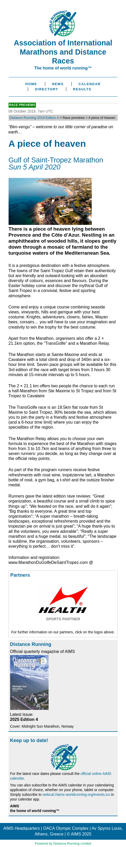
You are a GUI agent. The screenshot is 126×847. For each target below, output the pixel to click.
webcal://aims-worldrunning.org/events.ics (76, 794)
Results (82, 89)
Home (31, 84)
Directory (46, 89)
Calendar (89, 84)
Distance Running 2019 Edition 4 (34, 118)
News (58, 84)
